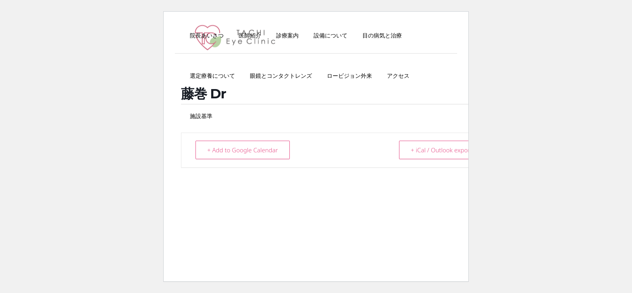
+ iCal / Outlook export (441, 150)
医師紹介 (250, 35)
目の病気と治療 (382, 35)
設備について (330, 35)
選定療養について (212, 76)
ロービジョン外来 (349, 76)
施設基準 (201, 116)
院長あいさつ (207, 35)
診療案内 (287, 35)
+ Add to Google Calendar (242, 150)
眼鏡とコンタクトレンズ (281, 76)
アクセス (398, 76)
